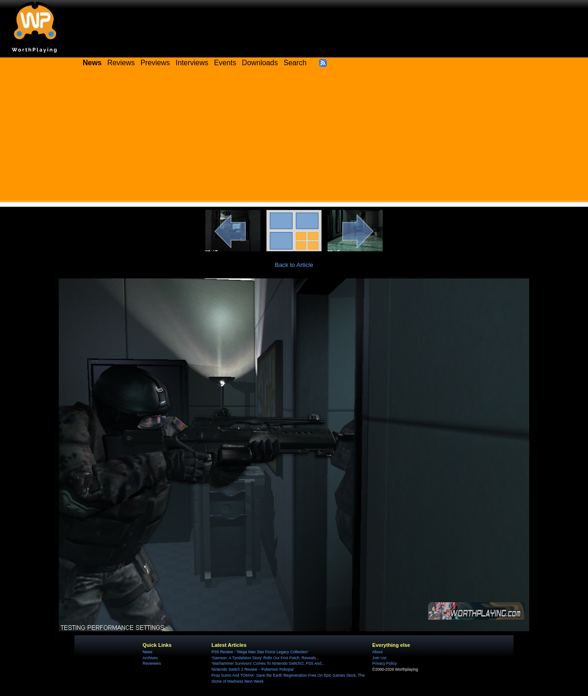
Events (225, 63)
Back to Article (294, 264)
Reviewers (151, 663)
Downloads (260, 63)
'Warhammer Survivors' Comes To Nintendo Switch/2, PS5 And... (267, 663)
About (377, 652)
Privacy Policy (384, 663)
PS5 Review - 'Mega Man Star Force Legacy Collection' (259, 652)
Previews (155, 63)
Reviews (121, 63)
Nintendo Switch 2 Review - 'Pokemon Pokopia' (252, 669)
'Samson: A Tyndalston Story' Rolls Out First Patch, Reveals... (265, 658)
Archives (150, 658)
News (147, 652)
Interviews (191, 63)
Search (294, 63)
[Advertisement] (294, 138)
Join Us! (379, 658)
